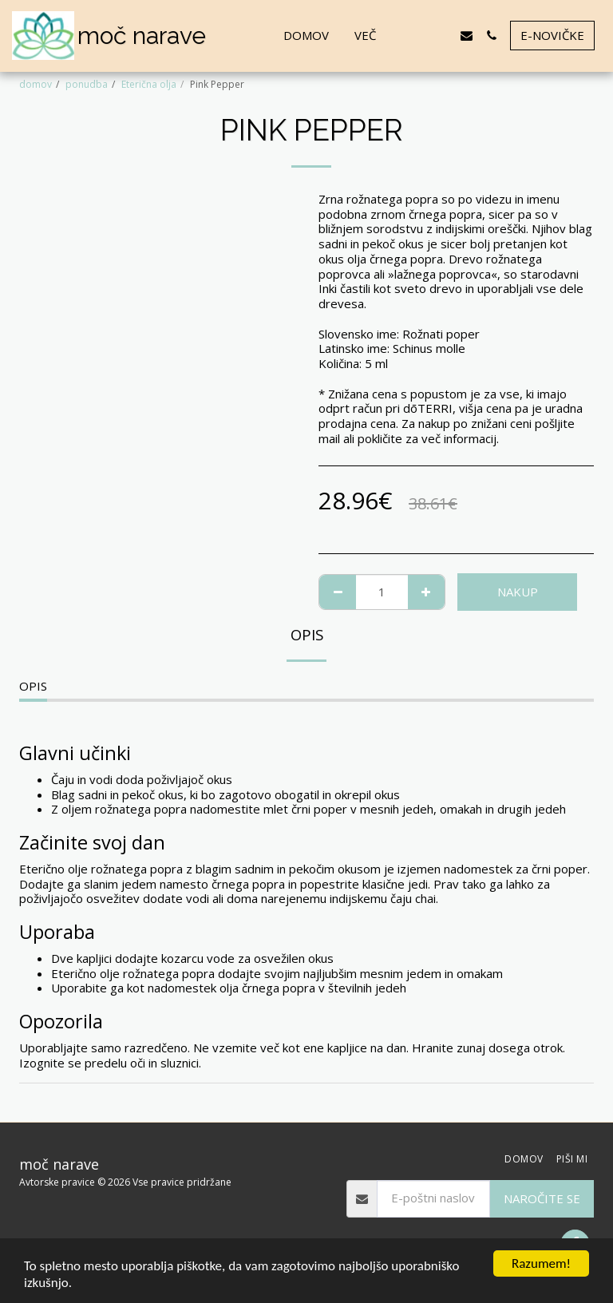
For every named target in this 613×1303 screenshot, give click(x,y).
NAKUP (517, 592)
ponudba (86, 84)
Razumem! (541, 1263)
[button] (417, 36)
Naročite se (542, 1198)
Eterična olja (148, 84)
